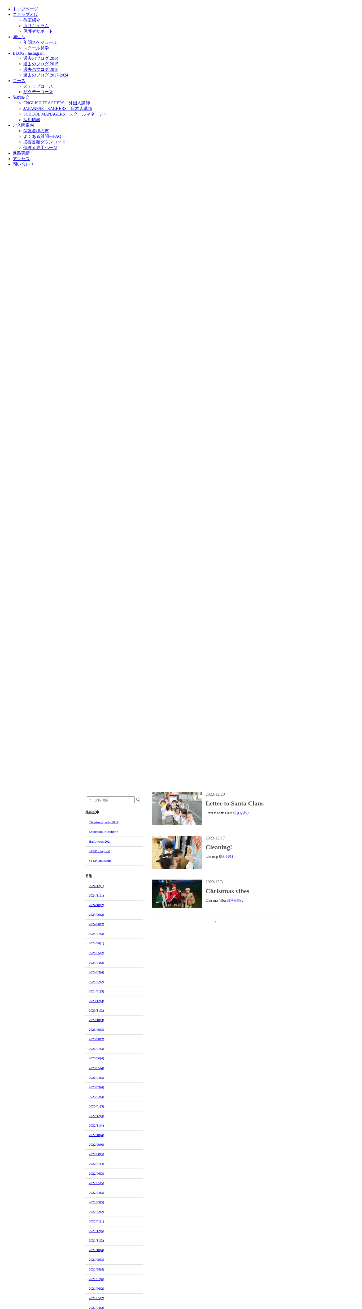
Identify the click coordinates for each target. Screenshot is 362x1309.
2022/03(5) (96, 1202)
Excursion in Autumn (103, 832)
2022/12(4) (96, 1116)
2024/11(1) (96, 895)
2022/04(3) (96, 1193)
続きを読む (241, 813)
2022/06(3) (96, 1173)
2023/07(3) (96, 1049)
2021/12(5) (96, 1231)
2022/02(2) (96, 1212)
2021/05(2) (96, 1298)
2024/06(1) (96, 943)
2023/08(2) (96, 1039)
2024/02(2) (96, 982)
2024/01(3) (96, 991)
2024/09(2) (96, 914)
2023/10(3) (96, 1020)
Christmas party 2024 (104, 822)
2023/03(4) (96, 1087)
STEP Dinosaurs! (101, 861)
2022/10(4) (96, 1135)
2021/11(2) (96, 1240)
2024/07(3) (96, 934)
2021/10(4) (96, 1250)
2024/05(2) (96, 953)
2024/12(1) (96, 886)
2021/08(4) (96, 1269)
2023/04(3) (96, 1078)
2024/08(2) (96, 924)
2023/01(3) (96, 1106)
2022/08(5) (96, 1154)
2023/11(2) (96, 1010)
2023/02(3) (96, 1097)
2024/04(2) (96, 963)
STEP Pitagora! (99, 851)
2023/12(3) (96, 1001)
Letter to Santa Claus (235, 803)
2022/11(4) (96, 1125)
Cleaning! (219, 847)
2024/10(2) (96, 905)
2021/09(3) (96, 1259)
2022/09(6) (96, 1144)
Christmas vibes (227, 891)
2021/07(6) (96, 1279)
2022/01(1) (96, 1221)
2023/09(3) (96, 1029)
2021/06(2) (96, 1288)
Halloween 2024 (100, 841)
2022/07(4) (96, 1164)
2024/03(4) (96, 972)
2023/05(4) (96, 1068)
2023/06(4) (96, 1058)
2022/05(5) (96, 1183)
